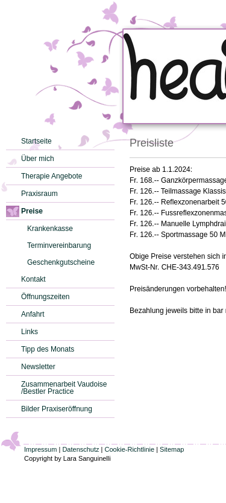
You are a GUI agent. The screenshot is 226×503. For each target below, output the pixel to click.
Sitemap (172, 449)
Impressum (40, 449)
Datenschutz (80, 449)
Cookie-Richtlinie (130, 449)
